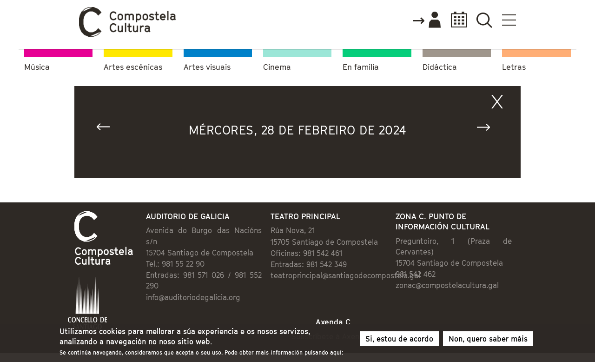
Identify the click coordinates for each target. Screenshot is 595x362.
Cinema (277, 67)
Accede (426, 20)
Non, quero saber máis (488, 340)
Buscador (484, 20)
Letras (514, 67)
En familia (361, 67)
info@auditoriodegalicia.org (193, 297)
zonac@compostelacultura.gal (447, 285)
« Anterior (107, 129)
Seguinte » (487, 129)
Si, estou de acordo (399, 340)
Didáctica (440, 67)
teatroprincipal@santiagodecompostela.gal (345, 275)
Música (37, 67)
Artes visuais (207, 67)
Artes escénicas (133, 67)
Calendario (456, 20)
